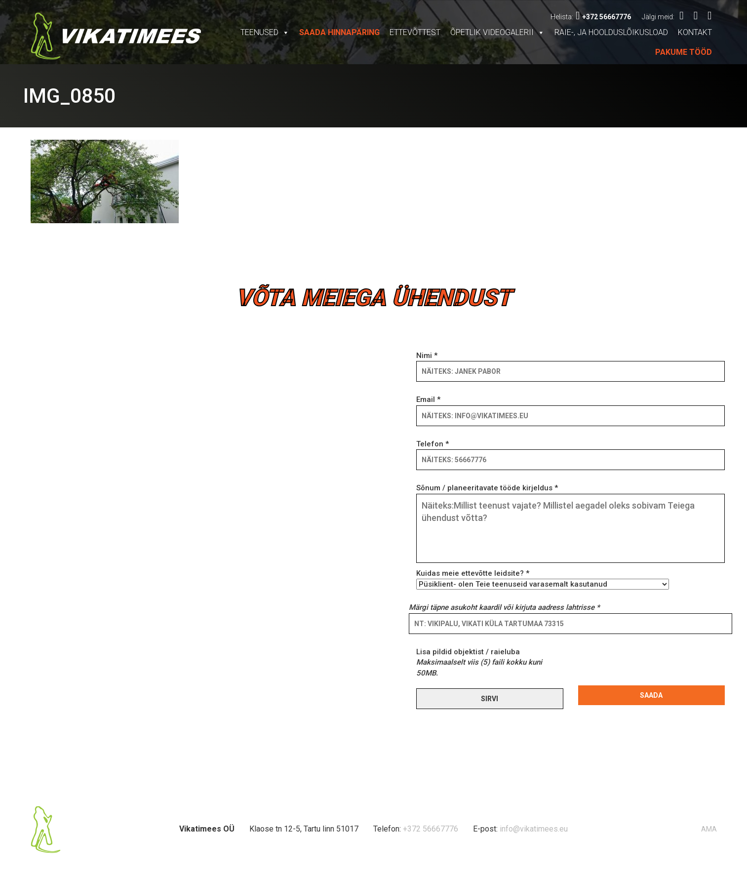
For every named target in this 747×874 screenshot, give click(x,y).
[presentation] (653, 666)
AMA (709, 829)
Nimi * (570, 363)
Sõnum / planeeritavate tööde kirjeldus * (570, 523)
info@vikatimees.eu (534, 829)
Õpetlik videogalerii (497, 32)
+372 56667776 (603, 17)
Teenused (264, 32)
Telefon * (570, 451)
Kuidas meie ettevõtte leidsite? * (542, 579)
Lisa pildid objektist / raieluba (479, 662)
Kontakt (695, 32)
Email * (570, 407)
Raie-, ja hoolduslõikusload (611, 32)
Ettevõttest (415, 32)
